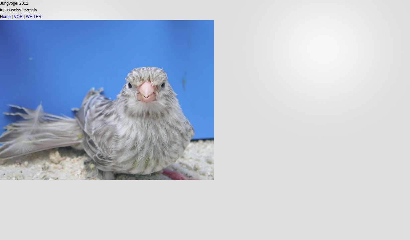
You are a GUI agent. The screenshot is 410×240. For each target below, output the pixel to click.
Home (5, 16)
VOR (18, 16)
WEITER (34, 16)
